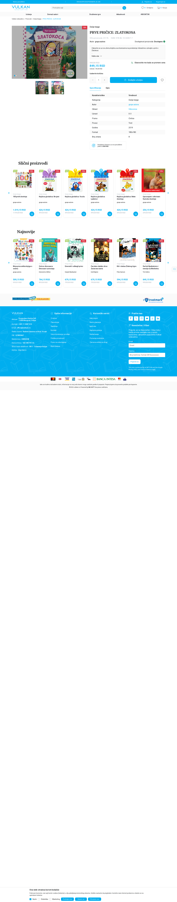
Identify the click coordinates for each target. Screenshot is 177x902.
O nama (54, 318)
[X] (136, 318)
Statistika (44, 899)
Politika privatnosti (57, 338)
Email (131, 342)
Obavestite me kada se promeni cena (150, 63)
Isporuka (93, 326)
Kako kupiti (94, 318)
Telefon (131, 351)
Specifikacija (95, 88)
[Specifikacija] (95, 88)
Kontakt (54, 330)
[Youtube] (147, 318)
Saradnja (54, 326)
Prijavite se (135, 362)
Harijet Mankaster (70, 272)
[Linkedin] (158, 318)
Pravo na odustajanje (58, 342)
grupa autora (100, 41)
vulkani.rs (77, 387)
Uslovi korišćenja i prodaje (60, 334)
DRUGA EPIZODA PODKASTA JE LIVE (88, 2)
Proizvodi (28, 19)
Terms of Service (146, 369)
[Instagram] (141, 318)
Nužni (35, 899)
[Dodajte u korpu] (133, 80)
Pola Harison (121, 272)
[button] (162, 8)
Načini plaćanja (95, 322)
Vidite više (97, 56)
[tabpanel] (49, 52)
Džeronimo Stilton (45, 272)
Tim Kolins (146, 272)
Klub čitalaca (55, 346)
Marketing (56, 899)
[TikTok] (152, 318)
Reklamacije (94, 334)
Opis (108, 88)
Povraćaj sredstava (97, 338)
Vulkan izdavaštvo (18, 19)
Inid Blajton (94, 272)
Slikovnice (133, 109)
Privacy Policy (133, 369)
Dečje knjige (37, 19)
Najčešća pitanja (96, 330)
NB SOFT (91, 387)
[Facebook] (131, 318)
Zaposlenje (55, 322)
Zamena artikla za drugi (98, 342)
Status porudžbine (19, 2)
